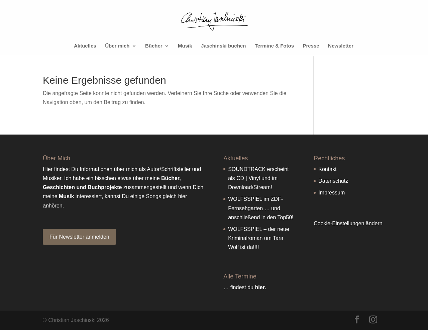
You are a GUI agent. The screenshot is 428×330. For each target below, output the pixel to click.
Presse (311, 46)
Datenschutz (333, 181)
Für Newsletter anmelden (79, 237)
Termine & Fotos (274, 46)
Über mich (117, 46)
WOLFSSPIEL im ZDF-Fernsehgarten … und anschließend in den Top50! (260, 208)
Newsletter (340, 46)
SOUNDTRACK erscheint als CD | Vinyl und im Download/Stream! (258, 178)
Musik (185, 46)
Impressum (331, 192)
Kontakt (327, 169)
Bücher (154, 46)
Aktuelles (85, 46)
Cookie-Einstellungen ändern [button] (348, 223)
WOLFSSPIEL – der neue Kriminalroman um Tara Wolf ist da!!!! (258, 238)
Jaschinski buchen (223, 46)
